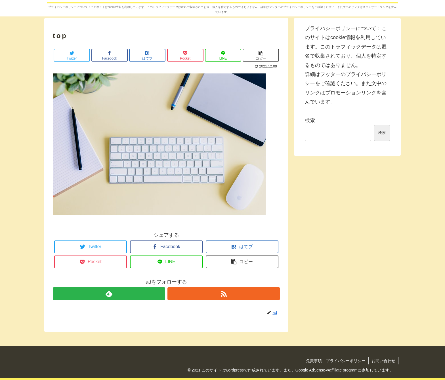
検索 (310, 120)
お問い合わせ (383, 360)
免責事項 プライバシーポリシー (336, 360)
